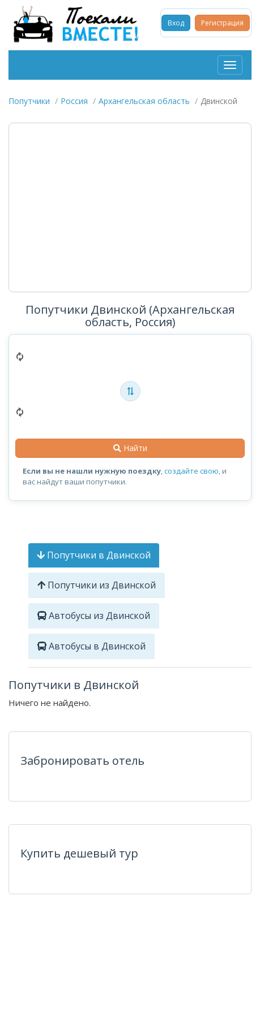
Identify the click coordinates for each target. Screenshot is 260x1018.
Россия (74, 101)
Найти (130, 448)
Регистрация (222, 23)
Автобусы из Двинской (93, 615)
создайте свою (191, 471)
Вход (176, 23)
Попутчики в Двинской (94, 555)
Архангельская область (144, 101)
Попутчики (29, 101)
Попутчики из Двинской (96, 585)
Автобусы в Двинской (91, 646)
